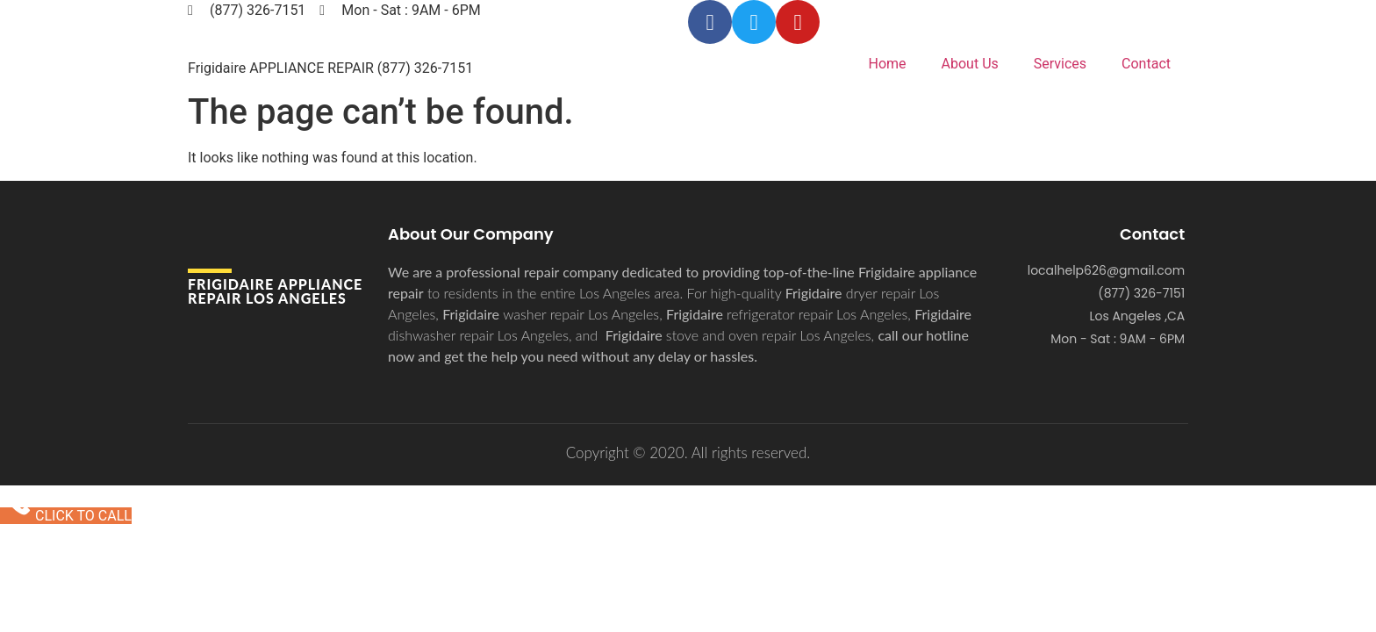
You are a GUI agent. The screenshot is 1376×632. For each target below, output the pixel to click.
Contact (1146, 63)
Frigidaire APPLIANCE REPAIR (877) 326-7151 (330, 68)
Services (1060, 63)
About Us (970, 63)
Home (888, 63)
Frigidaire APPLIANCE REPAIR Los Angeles (275, 291)
